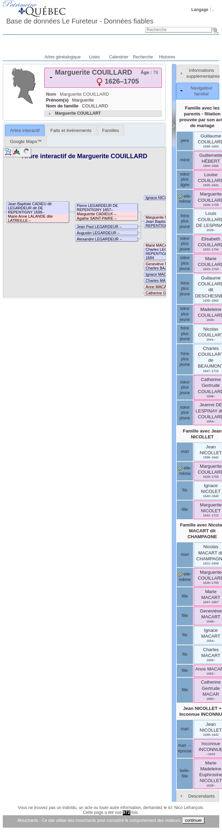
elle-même (184, 199)
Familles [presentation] (110, 130)
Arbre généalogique (63, 57)
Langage (199, 9)
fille (185, 509)
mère (184, 160)
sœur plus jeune (185, 243)
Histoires (167, 57)
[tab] (103, 78)
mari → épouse (185, 748)
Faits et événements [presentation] (71, 130)
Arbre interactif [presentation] (25, 130)
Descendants (201, 796)
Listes (94, 57)
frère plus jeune (185, 221)
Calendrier (118, 57)
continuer (193, 820)
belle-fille (185, 773)
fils (184, 490)
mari (185, 451)
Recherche (143, 57)
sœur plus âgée (185, 179)
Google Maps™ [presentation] (26, 141)
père (185, 140)
